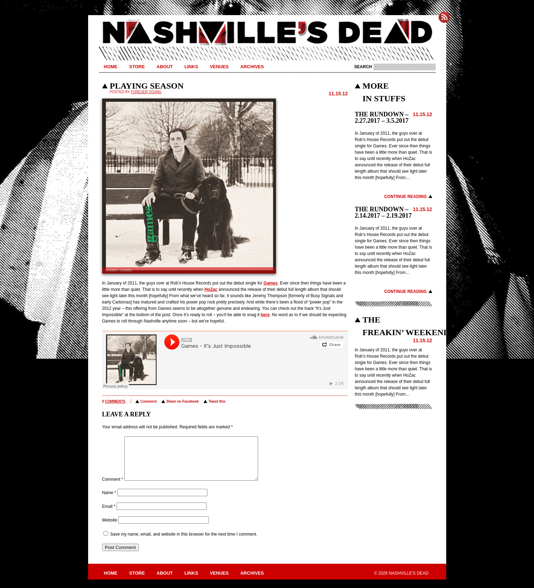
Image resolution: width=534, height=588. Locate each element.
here (265, 314)
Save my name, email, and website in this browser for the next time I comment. (183, 542)
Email (109, 514)
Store (137, 66)
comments (115, 401)
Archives (252, 66)
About (165, 66)
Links (191, 66)
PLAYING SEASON (147, 85)
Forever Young (146, 92)
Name (109, 501)
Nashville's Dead (267, 32)
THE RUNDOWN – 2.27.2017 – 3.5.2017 (382, 117)
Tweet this (217, 401)
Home (111, 66)
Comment (148, 401)
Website (109, 528)
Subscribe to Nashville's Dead (444, 17)
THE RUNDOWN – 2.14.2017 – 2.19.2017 (383, 212)
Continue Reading (405, 196)
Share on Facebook (182, 401)
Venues (219, 66)
